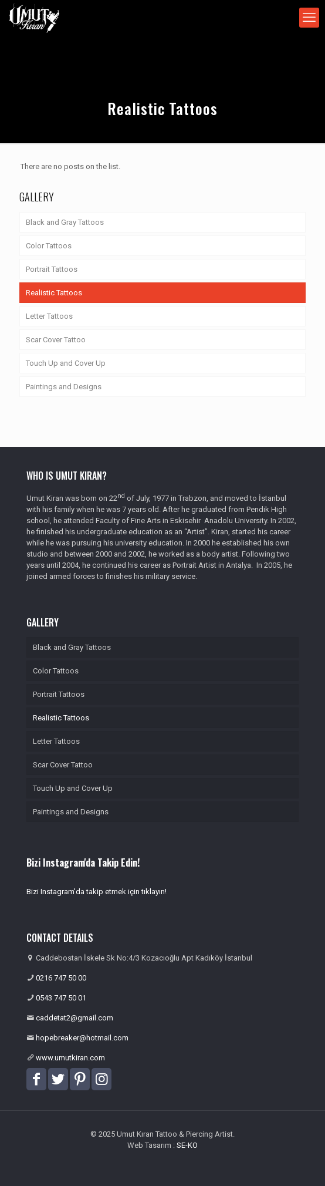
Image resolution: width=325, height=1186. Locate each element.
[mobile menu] (309, 18)
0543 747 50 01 (61, 997)
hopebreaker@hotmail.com (82, 1037)
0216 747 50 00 (61, 977)
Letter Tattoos (49, 316)
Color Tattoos (49, 245)
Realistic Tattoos (54, 292)
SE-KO (187, 1145)
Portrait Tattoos (51, 269)
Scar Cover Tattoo (56, 339)
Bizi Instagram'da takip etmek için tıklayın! (96, 891)
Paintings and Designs (63, 386)
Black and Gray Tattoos (65, 222)
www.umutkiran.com (70, 1057)
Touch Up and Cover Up (66, 363)
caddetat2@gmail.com (74, 1017)
